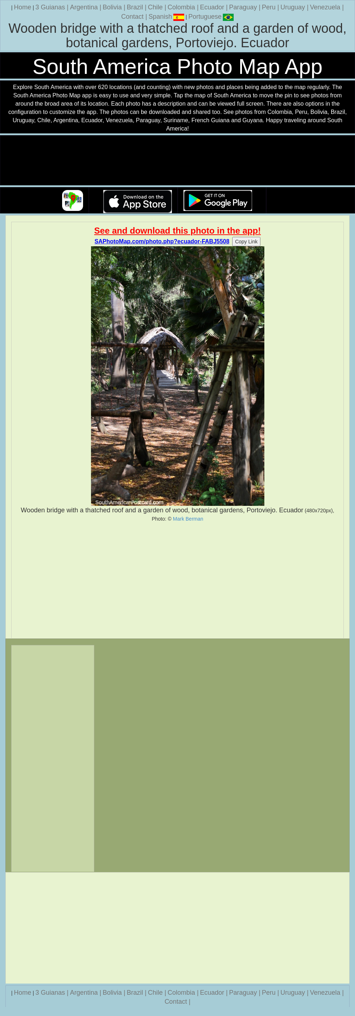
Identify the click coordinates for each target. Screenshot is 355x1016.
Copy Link (246, 241)
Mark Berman (188, 519)
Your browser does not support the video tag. (178, 160)
